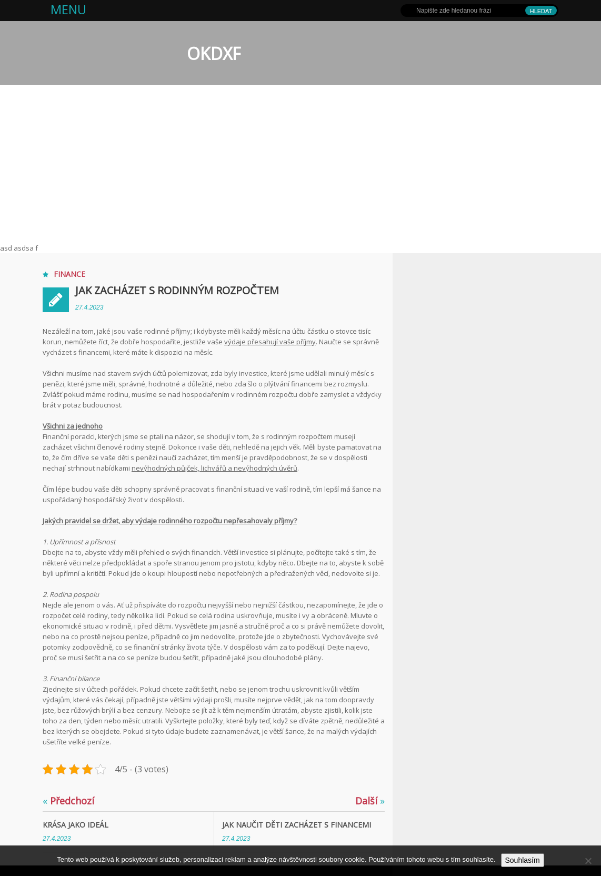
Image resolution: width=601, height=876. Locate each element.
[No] (588, 860)
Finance (69, 274)
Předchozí (68, 800)
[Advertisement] (300, 163)
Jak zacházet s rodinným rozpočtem (177, 290)
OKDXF (214, 53)
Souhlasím (522, 860)
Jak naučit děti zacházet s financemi (296, 825)
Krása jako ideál (75, 825)
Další (370, 800)
